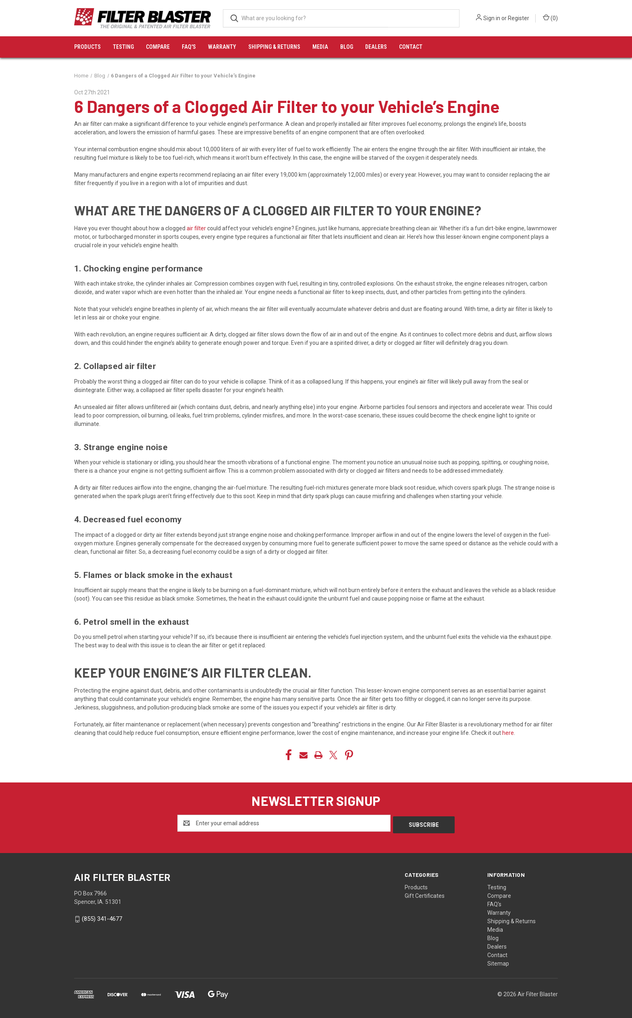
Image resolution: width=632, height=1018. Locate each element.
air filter (196, 228)
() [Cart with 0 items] (550, 17)
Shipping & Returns (274, 47)
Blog (346, 47)
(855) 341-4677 (102, 917)
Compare (158, 47)
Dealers (376, 47)
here (508, 733)
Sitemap (498, 962)
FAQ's (189, 47)
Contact (410, 47)
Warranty (222, 47)
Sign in (491, 18)
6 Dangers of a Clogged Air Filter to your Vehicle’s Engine (287, 106)
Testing (123, 47)
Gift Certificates (425, 894)
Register (518, 18)
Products (87, 47)
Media (320, 47)
